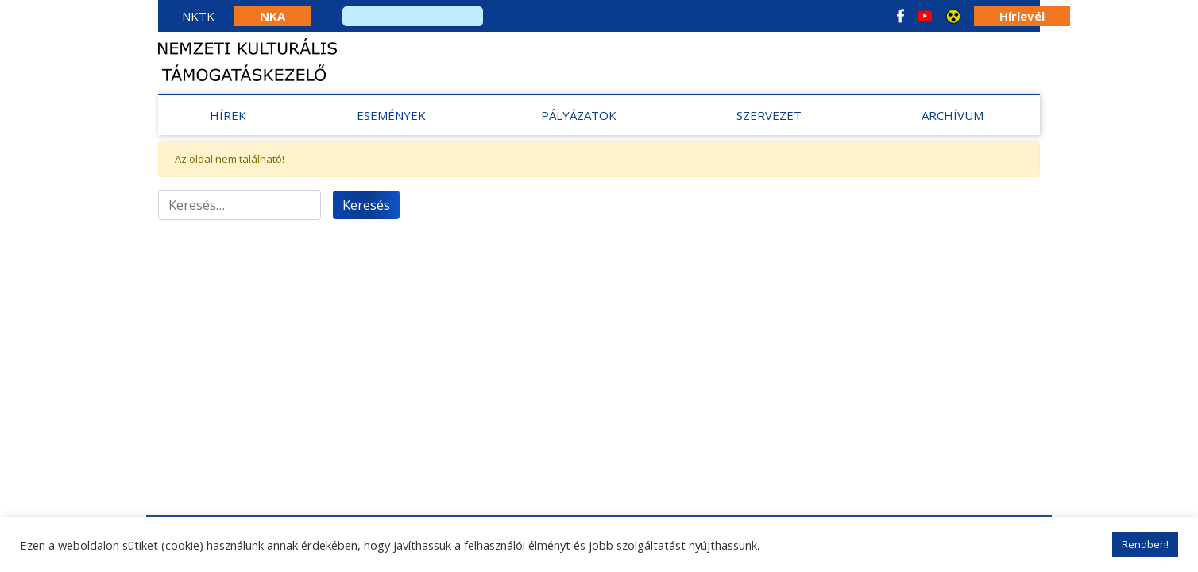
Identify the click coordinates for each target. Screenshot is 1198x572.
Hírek (228, 115)
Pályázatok (578, 115)
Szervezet (769, 115)
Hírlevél (1022, 16)
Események (391, 115)
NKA (272, 16)
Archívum (953, 115)
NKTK (198, 16)
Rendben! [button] (1145, 544)
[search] (412, 16)
